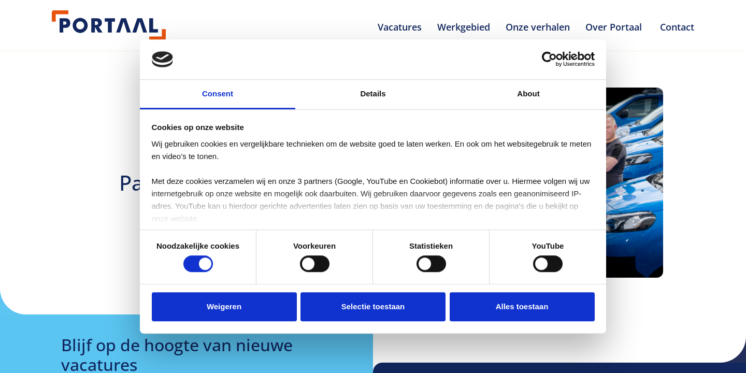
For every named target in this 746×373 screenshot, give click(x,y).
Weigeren (224, 306)
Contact (677, 27)
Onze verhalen (538, 27)
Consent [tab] (217, 93)
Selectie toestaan (373, 306)
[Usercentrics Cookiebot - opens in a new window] (549, 59)
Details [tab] (372, 93)
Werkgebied (463, 27)
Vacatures (400, 27)
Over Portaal (614, 27)
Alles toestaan (522, 306)
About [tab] (528, 93)
